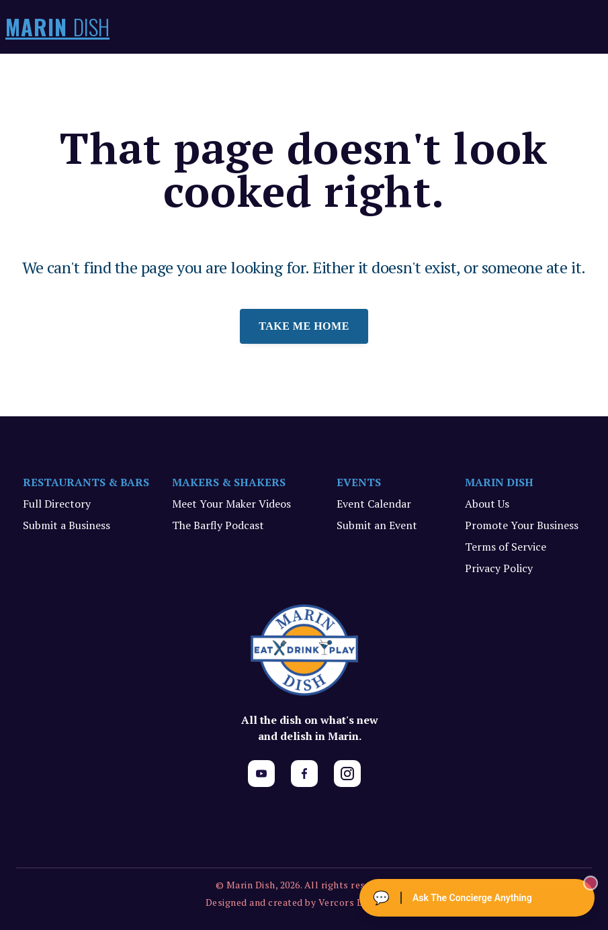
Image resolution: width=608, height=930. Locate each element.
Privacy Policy (499, 568)
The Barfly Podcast (218, 525)
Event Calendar (374, 503)
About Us (487, 503)
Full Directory (57, 503)
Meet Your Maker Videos (231, 503)
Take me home (304, 326)
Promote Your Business (521, 525)
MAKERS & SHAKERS (229, 482)
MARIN (57, 26)
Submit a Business (66, 525)
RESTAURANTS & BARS (86, 482)
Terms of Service (505, 546)
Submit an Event (377, 525)
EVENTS (359, 482)
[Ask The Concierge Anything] (477, 898)
